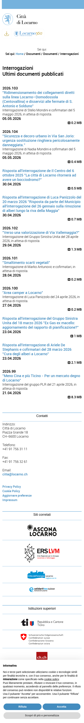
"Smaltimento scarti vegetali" (26, 262)
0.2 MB (75, 123)
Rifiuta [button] (22, 706)
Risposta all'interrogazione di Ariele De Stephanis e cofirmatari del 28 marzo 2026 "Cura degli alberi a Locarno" (36, 349)
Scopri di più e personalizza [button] (42, 715)
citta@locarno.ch (15, 474)
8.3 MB (75, 397)
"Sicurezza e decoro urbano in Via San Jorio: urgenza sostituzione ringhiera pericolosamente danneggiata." (41, 140)
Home (19, 54)
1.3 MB (75, 249)
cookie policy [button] (51, 679)
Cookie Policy (11, 491)
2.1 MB (75, 363)
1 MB (76, 336)
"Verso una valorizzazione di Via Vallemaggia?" (40, 232)
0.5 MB (75, 188)
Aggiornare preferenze (17, 495)
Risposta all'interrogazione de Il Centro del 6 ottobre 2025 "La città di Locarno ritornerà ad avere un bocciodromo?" (39, 175)
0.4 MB (75, 162)
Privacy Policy (11, 486)
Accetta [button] (61, 706)
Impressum (9, 500)
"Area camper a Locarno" (22, 292)
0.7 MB (75, 219)
